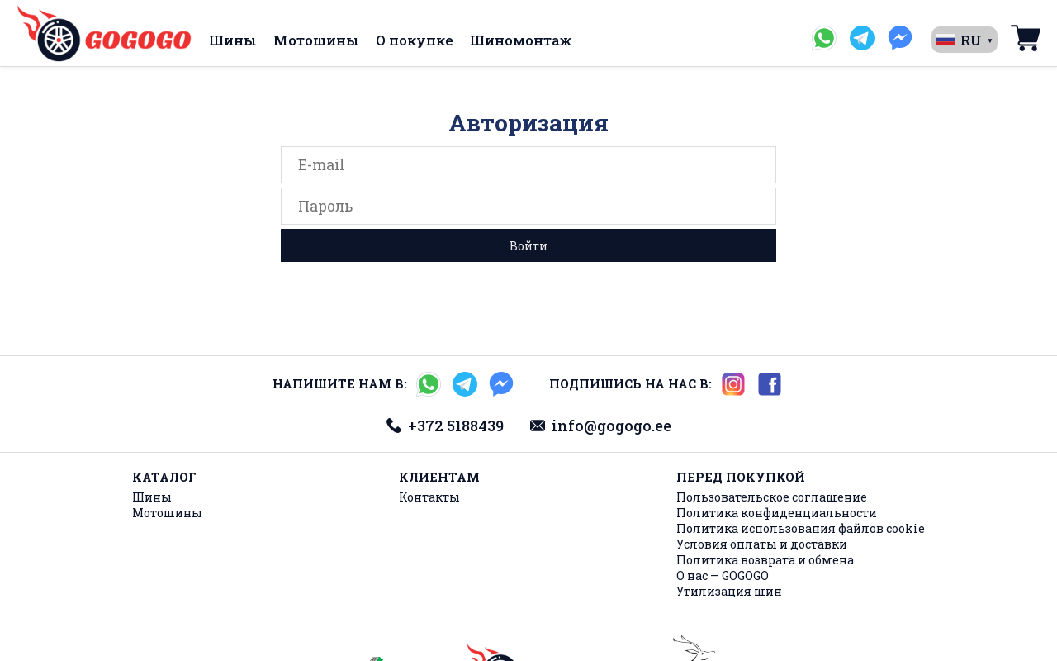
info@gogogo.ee (600, 425)
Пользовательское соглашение (771, 497)
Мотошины (316, 40)
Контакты (429, 497)
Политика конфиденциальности (776, 513)
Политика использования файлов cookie (800, 528)
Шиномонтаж (520, 40)
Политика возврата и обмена (765, 560)
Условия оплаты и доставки (761, 544)
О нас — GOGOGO (722, 575)
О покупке (414, 40)
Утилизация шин (729, 591)
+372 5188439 (445, 425)
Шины (233, 40)
